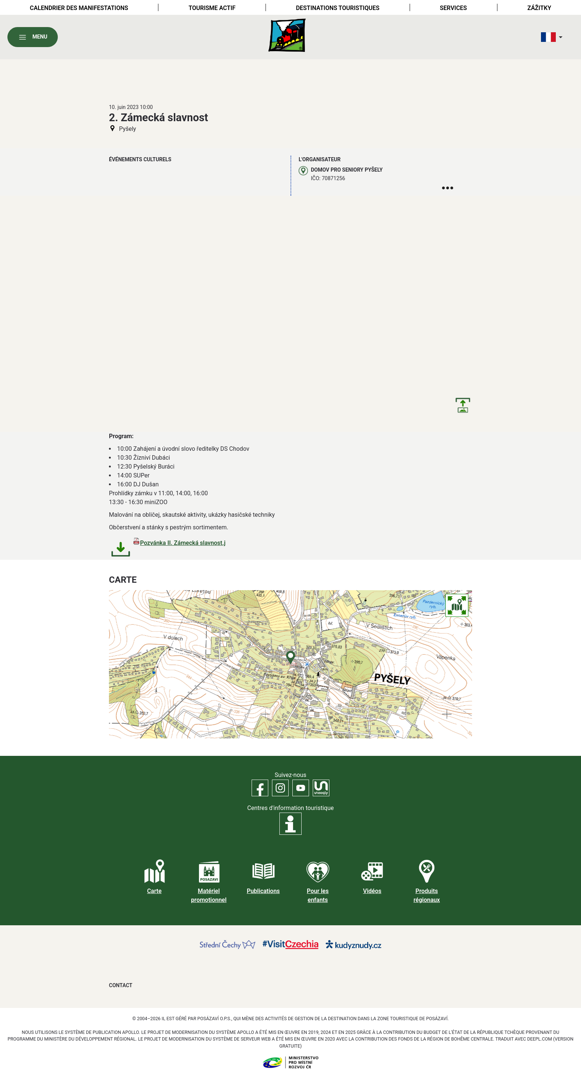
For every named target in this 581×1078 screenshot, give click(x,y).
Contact (120, 985)
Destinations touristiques (337, 7)
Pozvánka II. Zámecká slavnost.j (183, 542)
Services (453, 7)
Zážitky (539, 7)
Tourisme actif (212, 7)
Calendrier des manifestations (79, 7)
